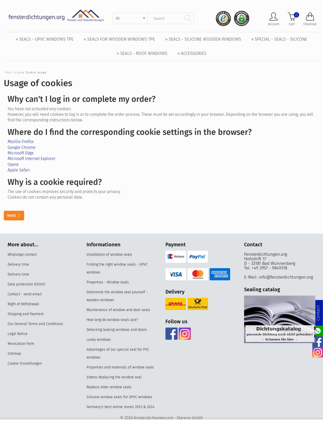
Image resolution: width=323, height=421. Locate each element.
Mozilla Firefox (20, 141)
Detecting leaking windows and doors (117, 330)
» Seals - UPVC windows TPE (45, 39)
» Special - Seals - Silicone (279, 39)
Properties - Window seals (108, 282)
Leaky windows (99, 339)
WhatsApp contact (22, 254)
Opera (13, 164)
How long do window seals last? (112, 320)
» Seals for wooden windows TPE (119, 39)
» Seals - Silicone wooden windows (203, 39)
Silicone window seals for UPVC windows (119, 397)
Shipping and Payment (26, 314)
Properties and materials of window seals (120, 367)
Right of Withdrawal (23, 304)
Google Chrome (22, 147)
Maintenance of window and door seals (118, 310)
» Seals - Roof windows (142, 53)
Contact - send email (25, 294)
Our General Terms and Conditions (35, 324)
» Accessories (191, 53)
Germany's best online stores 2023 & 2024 (120, 407)
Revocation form (21, 344)
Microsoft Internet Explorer (32, 158)
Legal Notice (18, 334)
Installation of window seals (109, 254)
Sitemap (14, 353)
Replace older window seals (109, 387)
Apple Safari (19, 170)
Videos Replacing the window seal (114, 377)
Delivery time (18, 264)
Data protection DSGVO (26, 284)
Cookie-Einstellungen (25, 363)
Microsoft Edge (21, 153)
